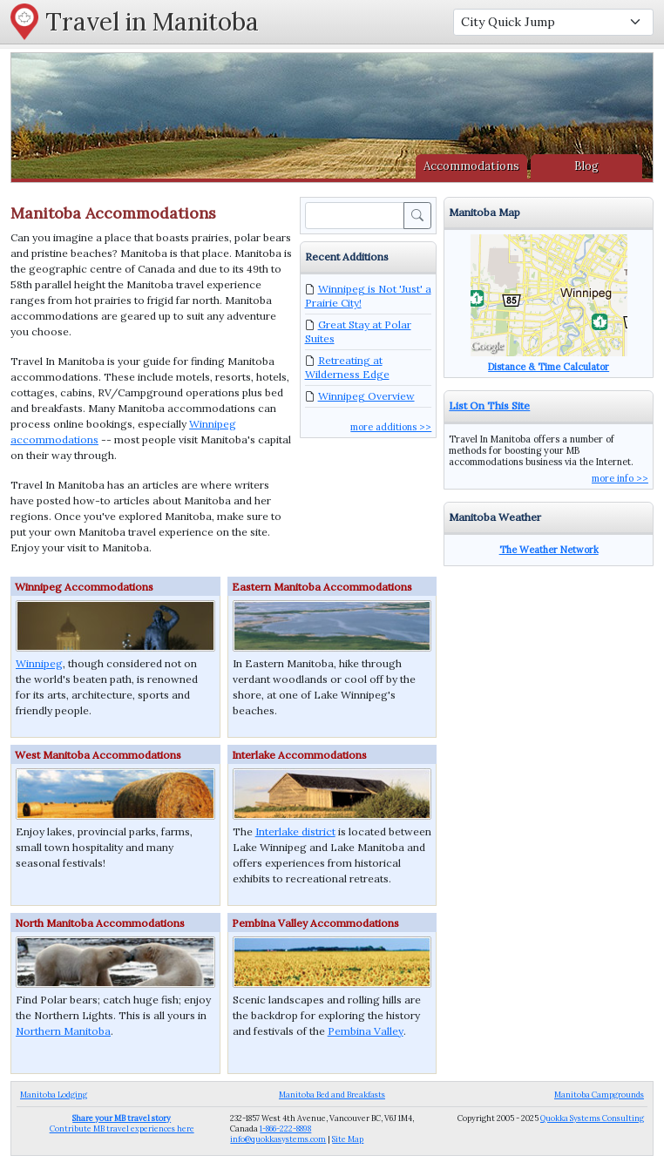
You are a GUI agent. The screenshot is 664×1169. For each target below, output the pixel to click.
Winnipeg (39, 663)
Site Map (347, 1139)
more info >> (620, 478)
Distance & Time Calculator (548, 367)
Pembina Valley (365, 1030)
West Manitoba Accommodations (98, 754)
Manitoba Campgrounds (599, 1094)
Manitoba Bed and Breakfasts (332, 1094)
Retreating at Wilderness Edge (347, 367)
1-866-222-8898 (285, 1128)
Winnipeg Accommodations (84, 586)
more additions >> (390, 427)
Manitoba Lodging (53, 1094)
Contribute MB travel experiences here (122, 1123)
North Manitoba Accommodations (100, 922)
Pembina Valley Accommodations (315, 922)
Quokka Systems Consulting (592, 1118)
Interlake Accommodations (299, 754)
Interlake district (295, 831)
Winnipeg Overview (366, 395)
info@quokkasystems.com (278, 1139)
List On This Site (489, 405)
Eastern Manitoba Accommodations (322, 586)
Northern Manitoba (63, 1030)
